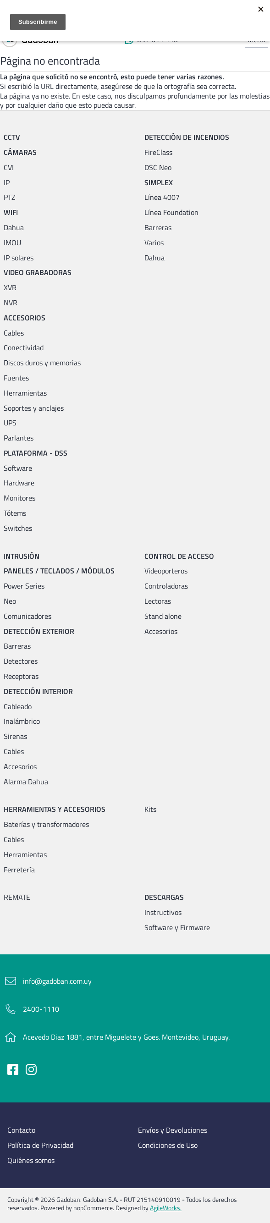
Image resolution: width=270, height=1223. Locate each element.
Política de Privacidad (40, 1145)
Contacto (21, 1130)
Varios (154, 243)
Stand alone (163, 616)
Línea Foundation (171, 212)
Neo (10, 601)
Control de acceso (179, 556)
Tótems (15, 513)
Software (18, 468)
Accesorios (24, 318)
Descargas (164, 897)
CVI (9, 167)
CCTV (12, 137)
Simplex (158, 182)
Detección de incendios (186, 137)
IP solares (18, 258)
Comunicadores (27, 616)
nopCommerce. (93, 1207)
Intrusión (21, 556)
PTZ (10, 197)
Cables (14, 333)
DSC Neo (157, 167)
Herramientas (25, 393)
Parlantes (18, 438)
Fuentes (16, 378)
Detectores (21, 661)
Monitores (19, 498)
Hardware (19, 483)
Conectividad (24, 348)
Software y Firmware (177, 927)
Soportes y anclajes (34, 408)
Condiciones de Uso (168, 1145)
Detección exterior (39, 631)
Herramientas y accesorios (54, 809)
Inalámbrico (22, 721)
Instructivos (163, 912)
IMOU (12, 243)
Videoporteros (165, 571)
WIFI (11, 212)
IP (7, 182)
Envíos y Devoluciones (172, 1130)
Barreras (157, 227)
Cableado (18, 706)
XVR (10, 287)
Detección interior (38, 691)
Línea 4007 (162, 197)
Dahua (14, 227)
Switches (18, 528)
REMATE (17, 897)
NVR (10, 303)
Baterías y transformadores (46, 824)
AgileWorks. (166, 1207)
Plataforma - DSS (35, 453)
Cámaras (20, 152)
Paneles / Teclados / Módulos (59, 571)
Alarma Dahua (26, 782)
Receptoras (21, 676)
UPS (10, 423)
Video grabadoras (38, 272)
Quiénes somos (31, 1160)
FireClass (158, 152)
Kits (150, 809)
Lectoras (157, 601)
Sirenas (15, 736)
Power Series (24, 586)
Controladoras (166, 586)
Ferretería (19, 870)
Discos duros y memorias (42, 363)
